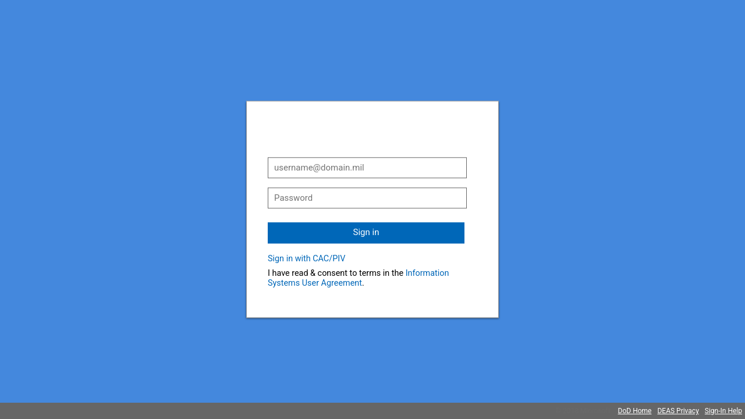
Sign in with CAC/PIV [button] (306, 259)
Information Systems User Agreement (358, 278)
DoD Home (635, 411)
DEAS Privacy (677, 411)
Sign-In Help (723, 411)
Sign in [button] (366, 232)
